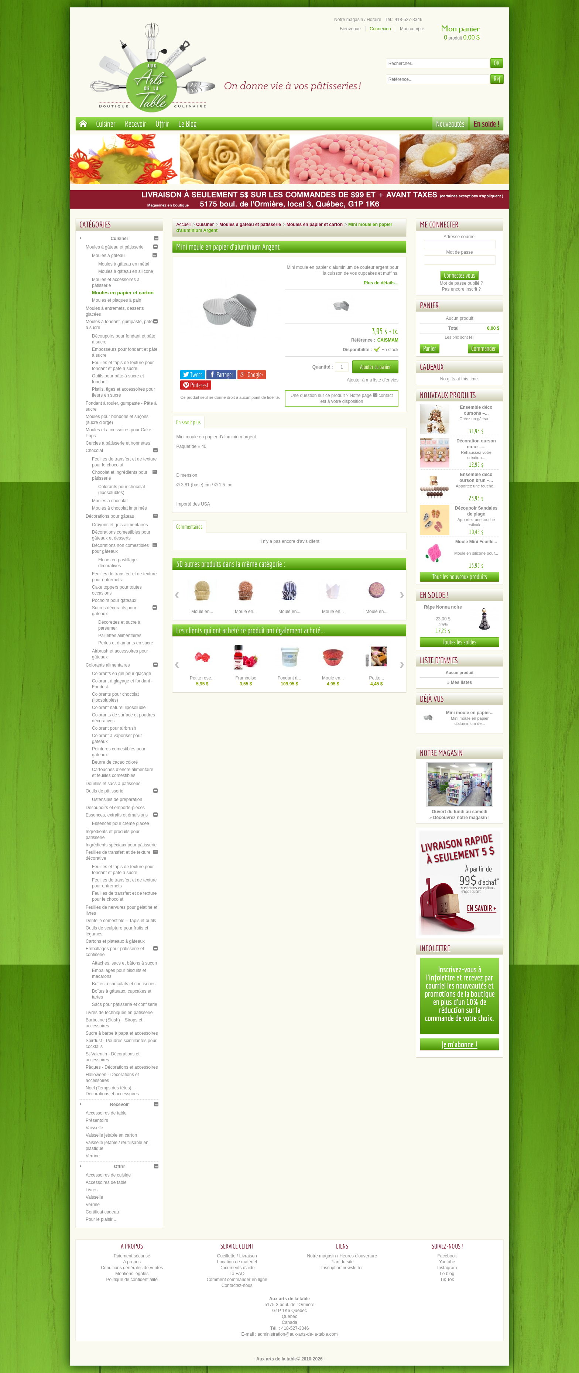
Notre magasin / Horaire (357, 19)
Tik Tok (447, 1279)
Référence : (363, 340)
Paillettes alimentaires (119, 635)
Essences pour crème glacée (120, 823)
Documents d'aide (237, 1267)
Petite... (376, 678)
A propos (132, 1261)
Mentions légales (131, 1273)
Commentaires (189, 526)
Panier (429, 305)
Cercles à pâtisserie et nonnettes (118, 443)
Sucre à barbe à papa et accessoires (122, 1033)
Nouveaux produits (448, 395)
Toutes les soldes (459, 642)
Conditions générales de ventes (132, 1267)
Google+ (251, 375)
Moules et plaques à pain (116, 300)
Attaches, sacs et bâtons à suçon (124, 963)
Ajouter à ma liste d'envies (372, 380)
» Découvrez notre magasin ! (459, 817)
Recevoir (135, 123)
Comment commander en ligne (237, 1279)
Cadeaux (431, 366)
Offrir (162, 123)
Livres (91, 1189)
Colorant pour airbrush (114, 728)
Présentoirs (97, 1120)
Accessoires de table (106, 1113)
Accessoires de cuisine (108, 1175)
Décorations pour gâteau (110, 516)
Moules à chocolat (110, 500)
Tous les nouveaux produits (459, 577)
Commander (483, 348)
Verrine (93, 1155)
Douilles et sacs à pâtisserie (113, 783)
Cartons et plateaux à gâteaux (115, 941)
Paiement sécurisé (132, 1256)
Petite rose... (202, 678)
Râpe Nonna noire (443, 607)
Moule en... (202, 611)
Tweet (192, 375)
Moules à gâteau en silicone (125, 271)
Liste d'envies (439, 660)
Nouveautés (450, 123)
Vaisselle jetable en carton (111, 1135)
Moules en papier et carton (123, 292)
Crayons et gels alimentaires (120, 524)
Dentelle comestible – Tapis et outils (121, 920)
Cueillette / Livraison (237, 1256)
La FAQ (236, 1273)
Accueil (183, 224)
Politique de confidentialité (132, 1279)
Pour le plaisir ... (101, 1219)
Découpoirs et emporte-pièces (115, 807)
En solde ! (487, 123)
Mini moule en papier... (470, 712)
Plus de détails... (381, 282)
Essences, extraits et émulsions (117, 815)
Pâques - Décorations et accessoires (122, 1067)
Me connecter (439, 224)
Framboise (245, 678)
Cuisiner (106, 123)
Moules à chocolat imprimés (119, 508)
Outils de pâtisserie (104, 791)
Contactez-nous (237, 1285)
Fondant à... (289, 678)
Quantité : (322, 367)
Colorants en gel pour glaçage (121, 673)
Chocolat (94, 450)
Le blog (447, 1273)
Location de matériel (237, 1261)
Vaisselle (94, 1127)
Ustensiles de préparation (117, 799)
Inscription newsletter (342, 1267)
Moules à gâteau (108, 255)
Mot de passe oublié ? (461, 283)
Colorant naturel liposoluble (118, 707)
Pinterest (195, 385)
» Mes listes (459, 682)
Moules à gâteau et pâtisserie (115, 247)
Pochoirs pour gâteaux (114, 600)
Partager (221, 375)
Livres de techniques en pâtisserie (119, 1012)
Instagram (447, 1267)
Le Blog (187, 123)
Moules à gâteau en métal (123, 264)
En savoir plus (188, 422)
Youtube (447, 1261)
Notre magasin (441, 752)
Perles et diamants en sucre (125, 643)
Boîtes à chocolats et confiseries (123, 983)
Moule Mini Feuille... (476, 541)
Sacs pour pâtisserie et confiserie (124, 1004)
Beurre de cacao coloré (115, 762)
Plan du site (342, 1261)
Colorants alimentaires (108, 665)
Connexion (380, 28)
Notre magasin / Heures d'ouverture (342, 1256)
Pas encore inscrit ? (461, 289)
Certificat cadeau (102, 1212)
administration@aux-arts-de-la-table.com (298, 1334)
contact (383, 395)
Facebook (447, 1256)
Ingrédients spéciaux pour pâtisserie (121, 845)
